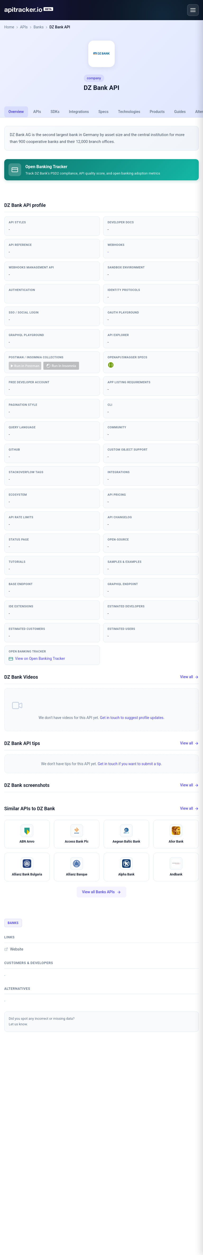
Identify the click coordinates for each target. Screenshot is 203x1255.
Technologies (129, 112)
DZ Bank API (59, 27)
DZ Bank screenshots (26, 785)
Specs (103, 112)
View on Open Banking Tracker (37, 658)
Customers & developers (28, 963)
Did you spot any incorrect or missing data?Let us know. (42, 1021)
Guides (180, 112)
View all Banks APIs (101, 892)
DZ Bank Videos (21, 677)
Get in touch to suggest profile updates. (132, 718)
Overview (16, 112)
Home (9, 27)
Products (157, 112)
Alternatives (17, 989)
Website (13, 949)
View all (189, 677)
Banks (39, 27)
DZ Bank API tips (22, 743)
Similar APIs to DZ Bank (29, 808)
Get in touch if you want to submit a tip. (130, 764)
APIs (24, 27)
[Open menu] (193, 10)
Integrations (79, 112)
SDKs (54, 112)
